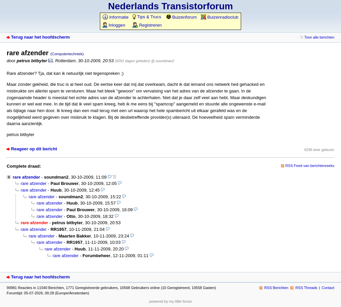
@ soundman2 (162, 61)
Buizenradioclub (219, 17)
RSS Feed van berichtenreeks (309, 166)
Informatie (116, 17)
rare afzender (26, 177)
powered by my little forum (170, 301)
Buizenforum (181, 17)
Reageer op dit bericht (34, 148)
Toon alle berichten (319, 37)
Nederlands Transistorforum (170, 6)
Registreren (147, 25)
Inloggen (114, 25)
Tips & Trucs (147, 16)
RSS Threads (306, 288)
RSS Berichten (276, 288)
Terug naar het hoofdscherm (40, 37)
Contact (328, 288)
